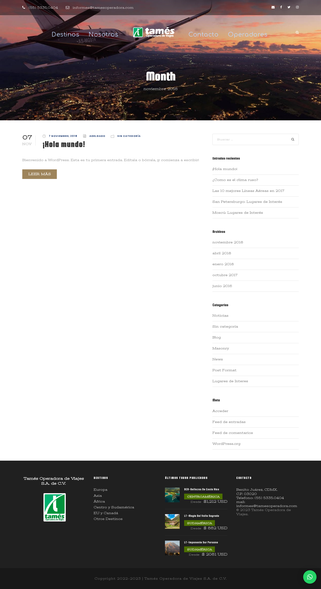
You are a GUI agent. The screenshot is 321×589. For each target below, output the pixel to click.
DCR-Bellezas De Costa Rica (201, 489)
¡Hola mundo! (63, 144)
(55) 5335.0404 (43, 7)
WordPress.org (226, 443)
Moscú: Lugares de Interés (237, 212)
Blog (216, 337)
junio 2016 (222, 286)
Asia (98, 495)
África (99, 501)
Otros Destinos (108, 519)
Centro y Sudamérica (114, 507)
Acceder (220, 411)
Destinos (65, 34)
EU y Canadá (106, 513)
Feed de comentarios (232, 433)
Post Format (224, 370)
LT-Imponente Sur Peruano (201, 542)
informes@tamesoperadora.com (103, 7)
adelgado (97, 136)
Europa (100, 489)
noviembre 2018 (227, 242)
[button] (310, 577)
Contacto (203, 34)
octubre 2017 (224, 275)
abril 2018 (221, 253)
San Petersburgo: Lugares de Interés (247, 201)
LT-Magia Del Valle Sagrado (201, 515)
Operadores (247, 34)
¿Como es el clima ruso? (235, 180)
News (217, 359)
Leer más (39, 174)
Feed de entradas (229, 422)
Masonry (220, 348)
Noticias (220, 315)
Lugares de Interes (230, 381)
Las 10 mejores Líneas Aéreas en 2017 (248, 191)
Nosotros (103, 34)
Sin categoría (129, 136)
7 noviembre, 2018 (63, 136)
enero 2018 (223, 264)
